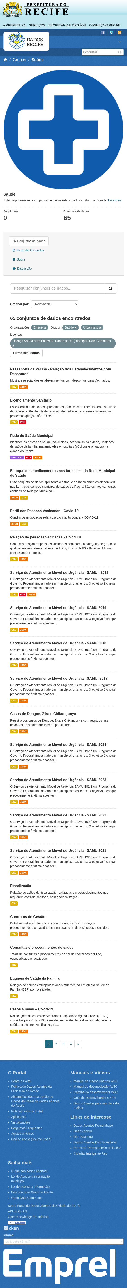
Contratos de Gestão (27, 917)
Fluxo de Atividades (28, 250)
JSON (23, 387)
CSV (13, 387)
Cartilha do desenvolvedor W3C (96, 1092)
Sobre (19, 259)
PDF (22, 422)
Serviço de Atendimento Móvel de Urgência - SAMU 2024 (58, 745)
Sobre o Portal (21, 1081)
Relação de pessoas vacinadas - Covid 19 (45, 537)
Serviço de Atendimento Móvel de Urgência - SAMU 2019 (58, 608)
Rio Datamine (83, 1136)
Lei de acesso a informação (30, 1186)
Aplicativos (18, 1117)
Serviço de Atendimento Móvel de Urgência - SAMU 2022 (58, 815)
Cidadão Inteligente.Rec (90, 1153)
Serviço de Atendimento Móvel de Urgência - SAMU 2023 (58, 780)
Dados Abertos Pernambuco (93, 1125)
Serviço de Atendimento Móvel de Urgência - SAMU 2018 (58, 643)
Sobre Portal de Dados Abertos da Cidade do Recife (44, 1205)
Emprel (59, 1266)
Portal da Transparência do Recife (97, 1148)
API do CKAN (17, 1211)
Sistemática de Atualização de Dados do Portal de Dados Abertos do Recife (35, 1101)
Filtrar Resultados (26, 353)
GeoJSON (16, 457)
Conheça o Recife (104, 25)
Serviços (37, 25)
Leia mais (115, 200)
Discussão (22, 268)
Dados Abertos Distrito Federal (95, 1142)
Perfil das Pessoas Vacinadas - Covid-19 (44, 511)
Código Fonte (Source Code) (31, 1139)
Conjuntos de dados (29, 241)
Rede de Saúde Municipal (31, 436)
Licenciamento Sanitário (31, 400)
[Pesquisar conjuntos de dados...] (57, 288)
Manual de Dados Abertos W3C (96, 1081)
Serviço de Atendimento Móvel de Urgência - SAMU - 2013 (59, 573)
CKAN (11, 1228)
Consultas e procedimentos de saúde (42, 947)
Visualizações (20, 1122)
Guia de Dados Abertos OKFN (95, 1098)
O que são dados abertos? (29, 1171)
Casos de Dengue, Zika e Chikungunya (43, 714)
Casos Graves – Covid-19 (31, 1009)
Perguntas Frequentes (26, 1128)
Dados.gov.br (83, 1131)
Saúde (38, 60)
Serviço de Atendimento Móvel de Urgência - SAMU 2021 (58, 850)
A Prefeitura (14, 25)
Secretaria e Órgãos (67, 25)
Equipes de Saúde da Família (35, 978)
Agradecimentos (22, 1133)
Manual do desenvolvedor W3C (95, 1086)
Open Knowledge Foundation (28, 1217)
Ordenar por (19, 304)
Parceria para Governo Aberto (32, 1192)
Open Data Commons (26, 1198)
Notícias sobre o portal (27, 1111)
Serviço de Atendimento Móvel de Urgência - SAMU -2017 (59, 678)
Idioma (8, 1235)
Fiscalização (20, 886)
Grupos (19, 60)
